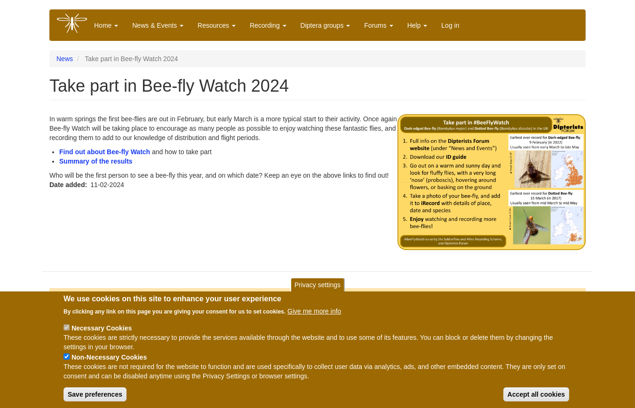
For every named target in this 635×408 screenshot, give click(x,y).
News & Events (157, 25)
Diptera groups (325, 25)
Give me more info (314, 315)
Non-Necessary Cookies (109, 361)
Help (417, 25)
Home (106, 25)
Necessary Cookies (101, 332)
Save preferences (95, 398)
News (64, 59)
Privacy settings (317, 288)
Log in (450, 25)
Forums (378, 25)
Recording (268, 25)
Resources (217, 25)
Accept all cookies (536, 398)
